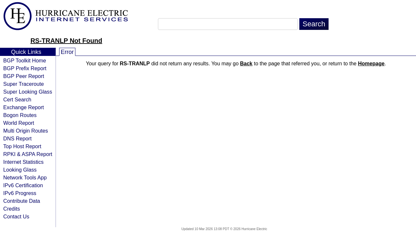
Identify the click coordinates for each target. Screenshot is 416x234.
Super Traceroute (23, 84)
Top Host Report (22, 146)
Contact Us (16, 216)
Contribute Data (21, 201)
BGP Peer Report (23, 76)
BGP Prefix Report (24, 68)
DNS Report (17, 138)
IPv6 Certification (23, 185)
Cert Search (17, 99)
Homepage (371, 63)
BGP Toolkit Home (24, 60)
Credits (11, 209)
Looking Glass (20, 170)
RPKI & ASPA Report (27, 154)
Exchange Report (23, 107)
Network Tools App (25, 177)
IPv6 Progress (19, 193)
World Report (18, 123)
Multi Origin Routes (25, 131)
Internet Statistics (23, 162)
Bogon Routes (20, 115)
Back (246, 63)
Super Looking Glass (27, 92)
